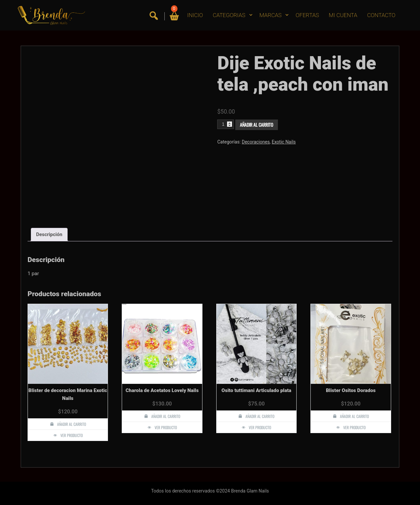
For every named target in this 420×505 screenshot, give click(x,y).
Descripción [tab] (49, 234)
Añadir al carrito (256, 124)
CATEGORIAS (229, 15)
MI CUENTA (343, 15)
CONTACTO (381, 15)
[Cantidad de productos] (225, 124)
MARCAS (271, 15)
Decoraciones (256, 141)
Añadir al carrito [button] (71, 424)
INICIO (195, 15)
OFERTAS (307, 15)
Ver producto (71, 435)
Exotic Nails (284, 141)
